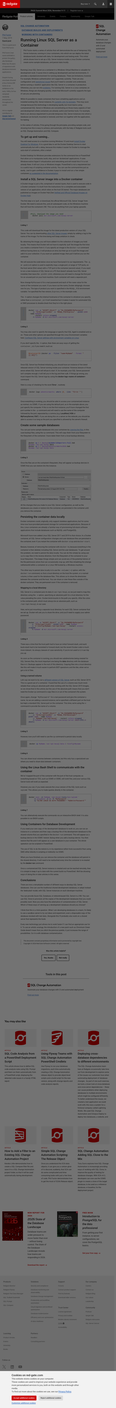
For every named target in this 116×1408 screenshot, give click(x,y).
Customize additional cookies (24, 1403)
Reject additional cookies (51, 1398)
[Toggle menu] (110, 4)
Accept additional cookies (24, 1398)
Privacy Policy (64, 1391)
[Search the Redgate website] (95, 4)
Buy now (84, 4)
